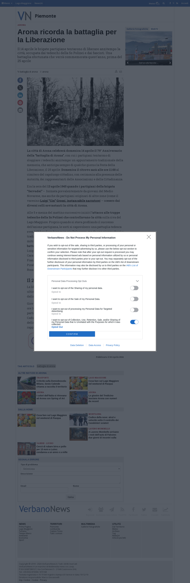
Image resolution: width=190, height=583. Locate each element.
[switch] (134, 288)
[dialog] (95, 291)
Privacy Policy (113, 345)
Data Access (95, 345)
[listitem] (95, 281)
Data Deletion (77, 345)
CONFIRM (72, 334)
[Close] (150, 238)
